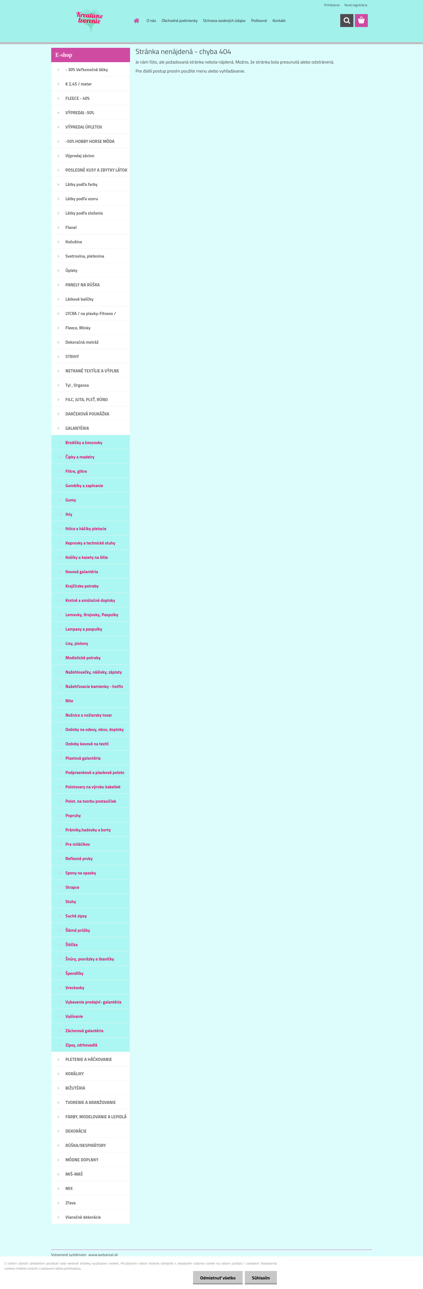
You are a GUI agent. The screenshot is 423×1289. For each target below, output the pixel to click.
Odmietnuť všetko (218, 1277)
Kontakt (278, 20)
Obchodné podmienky (180, 20)
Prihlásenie (332, 5)
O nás (151, 20)
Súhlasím (261, 1277)
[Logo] (90, 21)
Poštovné (259, 20)
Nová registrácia (355, 5)
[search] (346, 20)
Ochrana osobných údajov (224, 20)
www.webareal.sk (103, 1254)
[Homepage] (135, 20)
